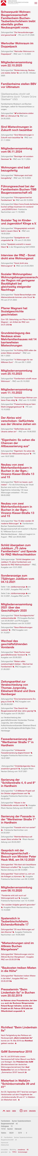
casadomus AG (23, 1149)
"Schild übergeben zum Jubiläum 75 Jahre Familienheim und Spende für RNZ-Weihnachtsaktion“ (18, 562)
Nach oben (11, 1111)
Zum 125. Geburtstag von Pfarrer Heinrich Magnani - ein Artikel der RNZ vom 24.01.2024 (18, 322)
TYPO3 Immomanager (19, 1152)
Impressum (4, 1142)
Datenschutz (5, 1145)
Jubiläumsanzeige (18, 587)
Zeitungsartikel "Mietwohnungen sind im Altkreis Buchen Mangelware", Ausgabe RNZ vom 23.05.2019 (17, 957)
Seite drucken (30, 1111)
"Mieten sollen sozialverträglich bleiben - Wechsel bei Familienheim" (17, 664)
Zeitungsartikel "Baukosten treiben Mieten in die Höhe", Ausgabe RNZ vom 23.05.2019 (18, 978)
